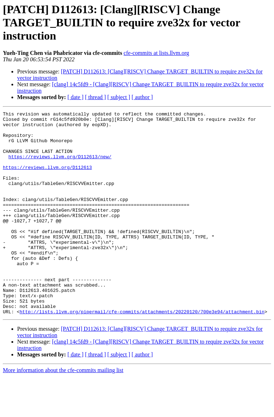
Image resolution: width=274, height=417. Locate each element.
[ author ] (142, 97)
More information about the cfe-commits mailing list (63, 411)
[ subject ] (118, 97)
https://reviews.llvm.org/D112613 (47, 179)
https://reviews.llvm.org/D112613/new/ (60, 166)
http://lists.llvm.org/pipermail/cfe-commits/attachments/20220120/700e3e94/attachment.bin (142, 352)
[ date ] (75, 97)
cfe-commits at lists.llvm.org (156, 53)
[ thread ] (95, 97)
